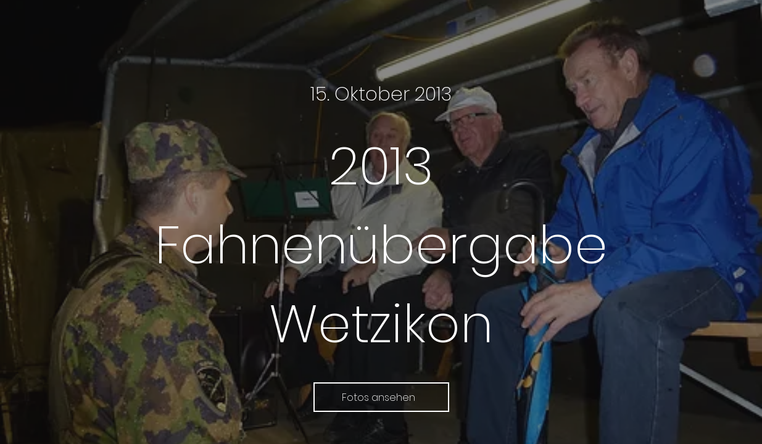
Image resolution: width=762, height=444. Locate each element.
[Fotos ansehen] (381, 397)
